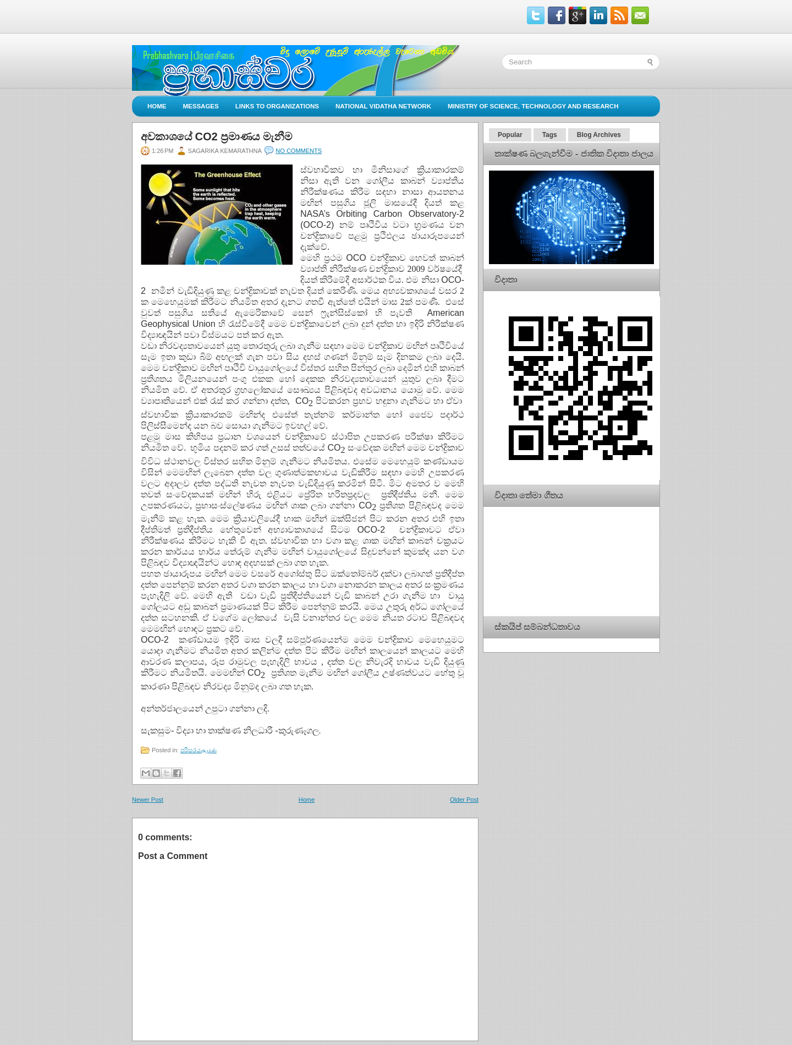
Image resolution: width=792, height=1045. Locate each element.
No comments (299, 150)
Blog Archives (599, 135)
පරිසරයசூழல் (198, 750)
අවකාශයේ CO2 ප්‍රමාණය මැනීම (216, 136)
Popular (510, 135)
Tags (549, 135)
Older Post (464, 799)
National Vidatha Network (383, 106)
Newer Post (147, 799)
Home (157, 106)
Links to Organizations (277, 106)
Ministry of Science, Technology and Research (533, 106)
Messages (201, 106)
